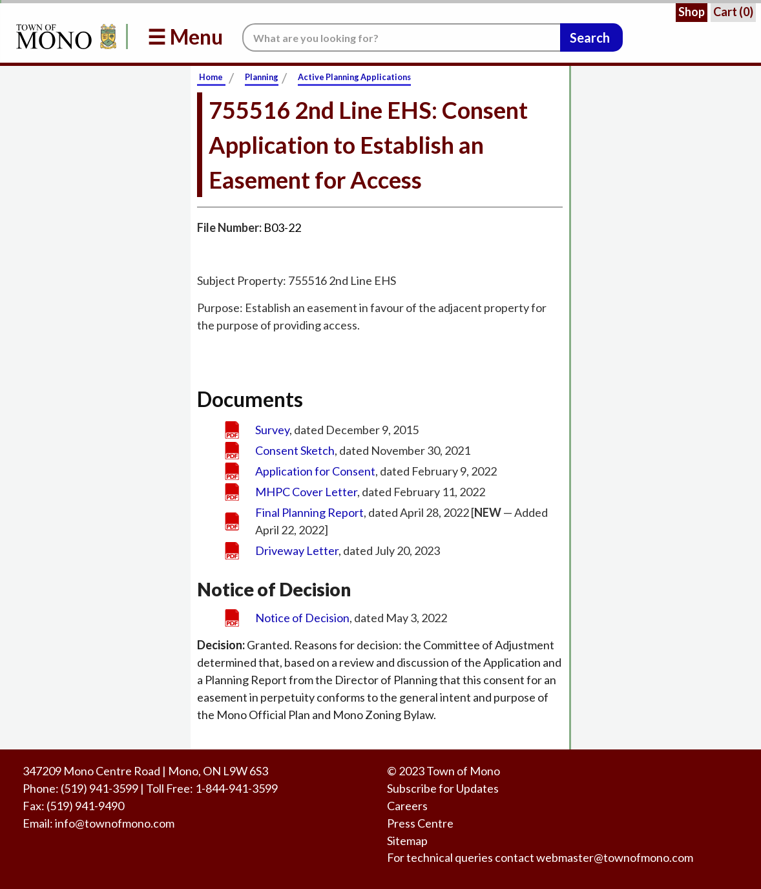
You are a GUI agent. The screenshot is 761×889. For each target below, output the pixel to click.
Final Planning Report (309, 512)
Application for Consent (315, 471)
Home (211, 77)
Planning (261, 77)
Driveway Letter (297, 550)
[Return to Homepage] (64, 36)
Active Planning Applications (354, 77)
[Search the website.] (401, 37)
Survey (272, 430)
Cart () (733, 12)
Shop (691, 12)
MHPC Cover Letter (306, 492)
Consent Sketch (295, 450)
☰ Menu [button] (185, 36)
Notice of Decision (302, 618)
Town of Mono (463, 771)
